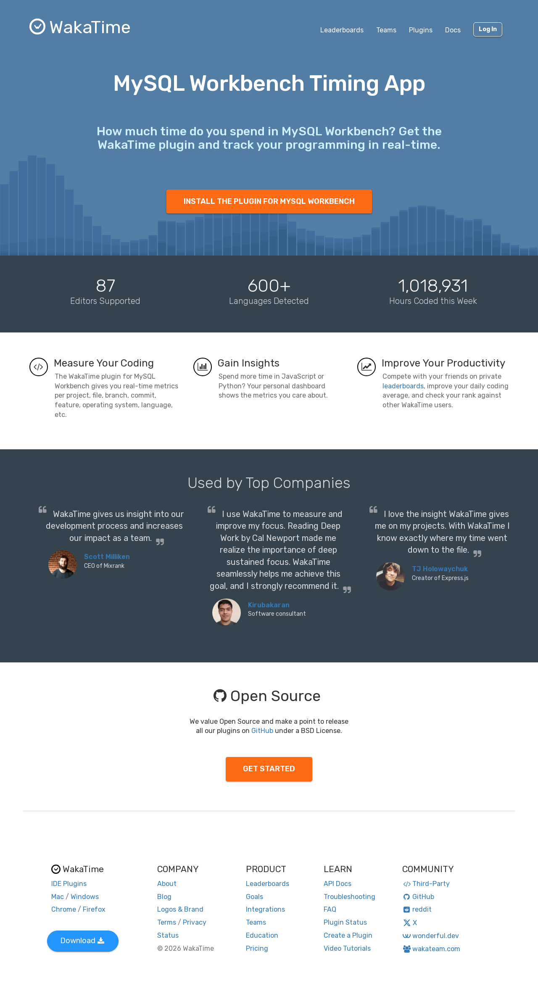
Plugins (421, 30)
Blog (164, 897)
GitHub (262, 731)
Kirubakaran (269, 605)
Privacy (194, 922)
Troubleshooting (349, 897)
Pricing (257, 948)
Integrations (265, 909)
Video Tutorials (347, 948)
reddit (417, 909)
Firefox (94, 909)
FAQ (330, 909)
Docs (453, 30)
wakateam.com (431, 949)
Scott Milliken (107, 557)
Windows (85, 897)
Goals (254, 897)
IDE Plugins (69, 884)
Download (82, 940)
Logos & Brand (180, 909)
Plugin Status (345, 922)
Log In (488, 29)
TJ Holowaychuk (440, 569)
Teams (386, 30)
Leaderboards (342, 30)
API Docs (337, 884)
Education (262, 935)
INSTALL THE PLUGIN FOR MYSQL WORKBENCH (269, 201)
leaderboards (403, 386)
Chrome (63, 909)
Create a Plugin (348, 935)
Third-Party (426, 884)
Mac (57, 897)
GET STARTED (269, 768)
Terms (166, 922)
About (167, 884)
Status (168, 935)
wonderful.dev (430, 936)
